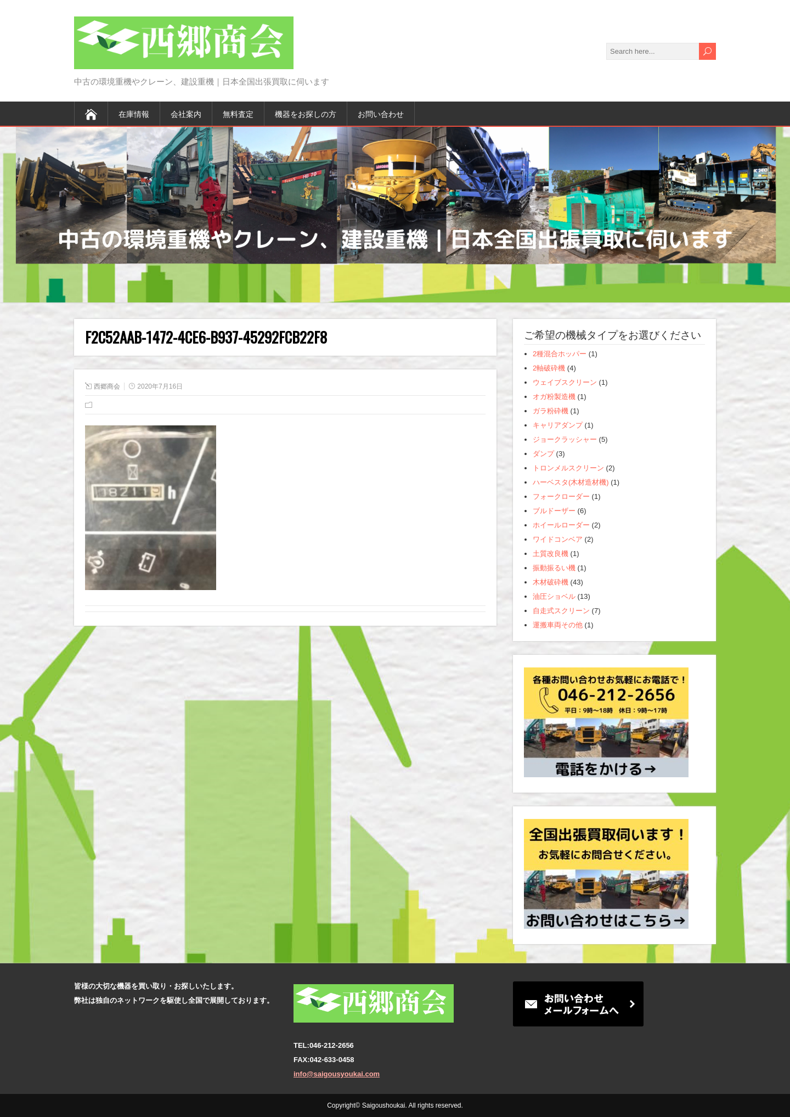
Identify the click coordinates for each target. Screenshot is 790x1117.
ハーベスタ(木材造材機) (571, 482)
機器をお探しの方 (305, 113)
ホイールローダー (561, 525)
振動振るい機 (554, 568)
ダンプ (543, 454)
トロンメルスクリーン (568, 468)
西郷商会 (107, 386)
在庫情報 (134, 113)
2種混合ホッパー (559, 354)
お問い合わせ (381, 113)
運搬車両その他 (558, 625)
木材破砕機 (550, 582)
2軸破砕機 (549, 368)
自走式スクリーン (561, 611)
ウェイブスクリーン (565, 382)
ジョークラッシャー (565, 439)
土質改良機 (550, 553)
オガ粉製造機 (554, 396)
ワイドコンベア (558, 539)
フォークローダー (561, 496)
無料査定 (238, 113)
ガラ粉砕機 (550, 411)
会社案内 (186, 113)
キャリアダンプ (558, 425)
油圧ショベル (554, 596)
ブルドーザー (554, 511)
